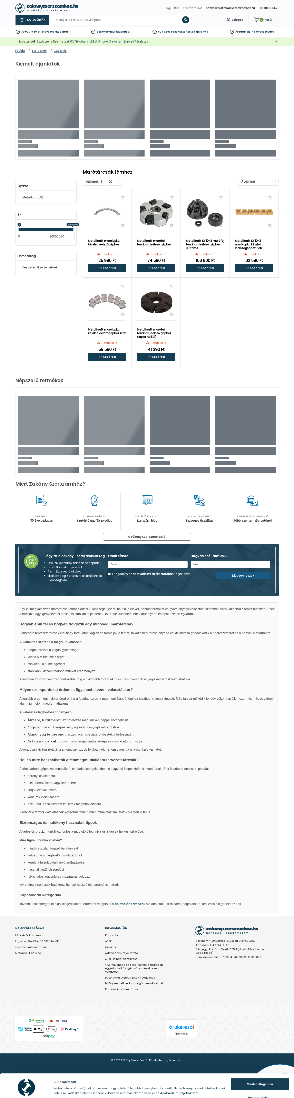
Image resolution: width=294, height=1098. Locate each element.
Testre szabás (260, 1082)
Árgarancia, (243, 31)
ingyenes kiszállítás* (56, 31)
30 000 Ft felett (31, 31)
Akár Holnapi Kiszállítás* (121, 959)
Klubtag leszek (243, 576)
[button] (107, 268)
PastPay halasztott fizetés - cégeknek (130, 978)
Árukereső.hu (181, 1033)
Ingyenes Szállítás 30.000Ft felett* (37, 941)
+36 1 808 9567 (267, 8)
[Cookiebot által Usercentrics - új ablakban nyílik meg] (26, 1090)
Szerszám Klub (193, 8)
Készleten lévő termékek (39, 267)
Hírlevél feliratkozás (28, 935)
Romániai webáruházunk (121, 989)
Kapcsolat (112, 935)
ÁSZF (108, 941)
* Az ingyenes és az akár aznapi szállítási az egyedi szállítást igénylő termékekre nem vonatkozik (134, 968)
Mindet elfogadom (260, 1068)
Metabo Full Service (28, 953)
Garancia (111, 947)
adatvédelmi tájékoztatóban (153, 574)
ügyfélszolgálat (120, 31)
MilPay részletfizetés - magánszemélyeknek (134, 983)
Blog (168, 8)
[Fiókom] (234, 20)
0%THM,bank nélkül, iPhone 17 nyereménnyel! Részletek (109, 41)
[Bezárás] (276, 41)
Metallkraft (32, 197)
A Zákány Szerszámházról (147, 537)
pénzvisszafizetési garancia (189, 31)
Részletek (60, 1088)
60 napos (164, 31)
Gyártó (23, 186)
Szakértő (103, 31)
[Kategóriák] (32, 20)
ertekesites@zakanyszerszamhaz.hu (230, 8)
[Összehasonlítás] (122, 225)
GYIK (177, 8)
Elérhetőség (27, 256)
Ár (19, 215)
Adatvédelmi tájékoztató (121, 953)
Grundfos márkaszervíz (30, 947)
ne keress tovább (263, 31)
